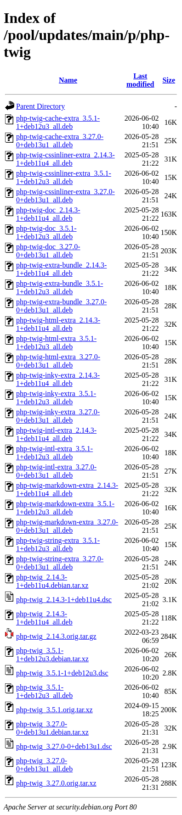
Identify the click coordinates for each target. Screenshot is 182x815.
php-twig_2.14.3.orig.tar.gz (56, 636)
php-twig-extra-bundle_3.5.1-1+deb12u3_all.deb (59, 287)
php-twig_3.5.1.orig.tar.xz (54, 710)
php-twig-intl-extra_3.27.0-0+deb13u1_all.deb (56, 471)
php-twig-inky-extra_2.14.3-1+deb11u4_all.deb (58, 379)
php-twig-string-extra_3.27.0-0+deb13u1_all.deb (59, 563)
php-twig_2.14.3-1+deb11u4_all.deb (44, 618)
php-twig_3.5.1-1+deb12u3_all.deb (44, 691)
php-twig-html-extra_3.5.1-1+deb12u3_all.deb (56, 343)
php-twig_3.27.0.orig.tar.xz (56, 783)
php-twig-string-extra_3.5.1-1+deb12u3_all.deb (58, 544)
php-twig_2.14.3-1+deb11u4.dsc (64, 599)
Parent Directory (40, 106)
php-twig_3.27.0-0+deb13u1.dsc (64, 746)
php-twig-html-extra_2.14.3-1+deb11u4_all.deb (58, 324)
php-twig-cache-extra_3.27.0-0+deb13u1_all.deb (59, 141)
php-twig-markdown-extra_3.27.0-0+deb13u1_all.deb (67, 526)
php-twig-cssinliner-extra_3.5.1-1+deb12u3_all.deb (63, 177)
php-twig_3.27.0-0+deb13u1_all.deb (44, 765)
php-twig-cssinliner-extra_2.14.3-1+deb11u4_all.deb (65, 159)
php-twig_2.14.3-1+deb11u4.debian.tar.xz (52, 581)
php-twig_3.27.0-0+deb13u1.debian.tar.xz (52, 728)
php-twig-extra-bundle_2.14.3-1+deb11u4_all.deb (61, 269)
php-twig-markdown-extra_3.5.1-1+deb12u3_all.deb (65, 508)
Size (168, 80)
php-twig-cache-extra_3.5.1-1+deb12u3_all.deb (58, 122)
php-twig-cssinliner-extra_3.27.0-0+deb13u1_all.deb (65, 196)
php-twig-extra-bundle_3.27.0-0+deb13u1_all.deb (61, 306)
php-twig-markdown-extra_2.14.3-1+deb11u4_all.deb (67, 489)
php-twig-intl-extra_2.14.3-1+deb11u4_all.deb (56, 434)
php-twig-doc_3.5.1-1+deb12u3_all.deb (46, 232)
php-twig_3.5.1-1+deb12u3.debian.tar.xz (52, 655)
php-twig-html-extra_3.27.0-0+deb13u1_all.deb (58, 361)
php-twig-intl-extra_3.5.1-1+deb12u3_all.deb (54, 453)
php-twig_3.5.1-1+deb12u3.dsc (62, 673)
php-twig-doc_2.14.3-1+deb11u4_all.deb (48, 214)
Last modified (140, 80)
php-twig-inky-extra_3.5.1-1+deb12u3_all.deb (56, 398)
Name (68, 80)
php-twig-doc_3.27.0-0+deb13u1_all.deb (48, 251)
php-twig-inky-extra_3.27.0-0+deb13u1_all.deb (58, 416)
